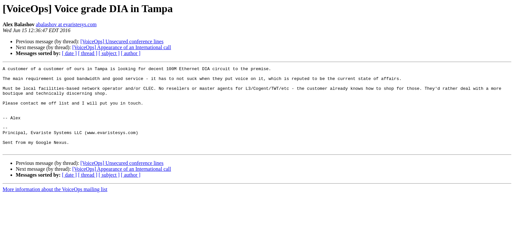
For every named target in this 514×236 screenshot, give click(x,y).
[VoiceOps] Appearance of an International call (121, 47)
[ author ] (131, 53)
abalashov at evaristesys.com (66, 24)
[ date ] (69, 53)
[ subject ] (109, 53)
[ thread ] (87, 53)
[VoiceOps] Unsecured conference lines (121, 41)
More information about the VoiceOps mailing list (55, 206)
